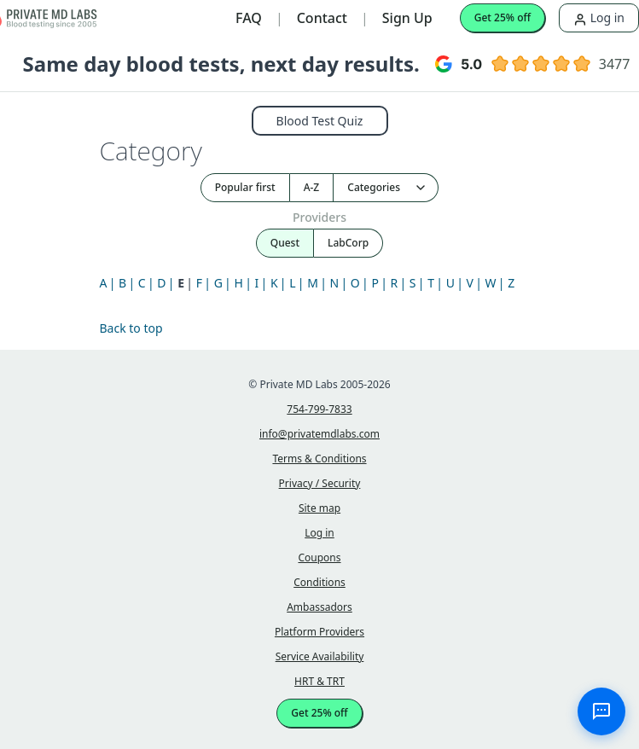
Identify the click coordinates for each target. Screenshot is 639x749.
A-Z (312, 187)
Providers (319, 217)
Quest (284, 242)
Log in (598, 17)
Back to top (131, 328)
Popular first (245, 187)
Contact (322, 18)
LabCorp (348, 242)
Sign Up (407, 18)
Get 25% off (502, 17)
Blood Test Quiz (319, 121)
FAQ (248, 18)
